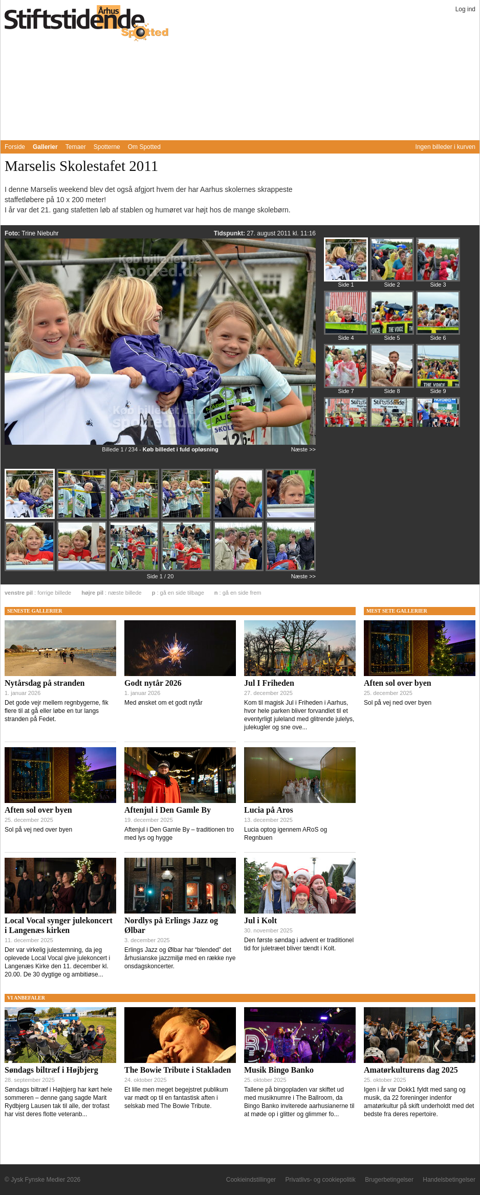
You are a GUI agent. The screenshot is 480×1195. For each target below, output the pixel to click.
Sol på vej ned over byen (38, 829)
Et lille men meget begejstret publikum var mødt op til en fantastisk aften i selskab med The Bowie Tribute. (176, 1098)
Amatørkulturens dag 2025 (411, 1070)
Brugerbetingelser (389, 1179)
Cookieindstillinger (251, 1179)
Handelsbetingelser (449, 1179)
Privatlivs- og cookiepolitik (320, 1179)
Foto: (13, 233)
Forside (15, 146)
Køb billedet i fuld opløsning (181, 449)
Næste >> (303, 449)
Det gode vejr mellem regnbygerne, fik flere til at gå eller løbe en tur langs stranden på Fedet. (56, 711)
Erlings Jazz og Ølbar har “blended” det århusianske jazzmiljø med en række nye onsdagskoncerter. (179, 958)
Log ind (465, 9)
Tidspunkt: (230, 233)
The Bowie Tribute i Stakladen (177, 1070)
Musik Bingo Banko (279, 1070)
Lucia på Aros (268, 810)
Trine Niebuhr (39, 233)
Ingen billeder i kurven (445, 146)
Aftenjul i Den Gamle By (167, 810)
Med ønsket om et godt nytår (163, 702)
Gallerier (45, 146)
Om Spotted (144, 146)
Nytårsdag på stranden (44, 683)
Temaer (76, 146)
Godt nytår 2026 (153, 683)
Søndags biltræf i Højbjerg (51, 1070)
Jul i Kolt (260, 920)
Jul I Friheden (269, 683)
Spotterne (107, 146)
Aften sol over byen (38, 810)
